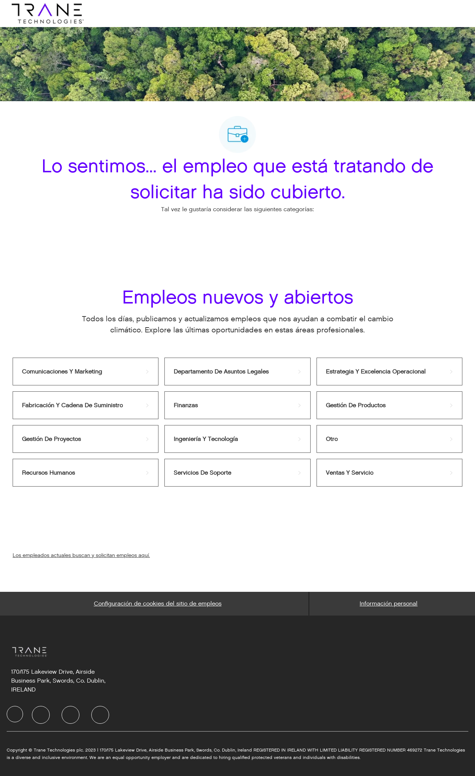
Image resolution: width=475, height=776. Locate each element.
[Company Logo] (47, 13)
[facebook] (15, 714)
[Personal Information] (388, 604)
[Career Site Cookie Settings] (157, 604)
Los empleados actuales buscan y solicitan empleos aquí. (81, 555)
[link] (85, 371)
